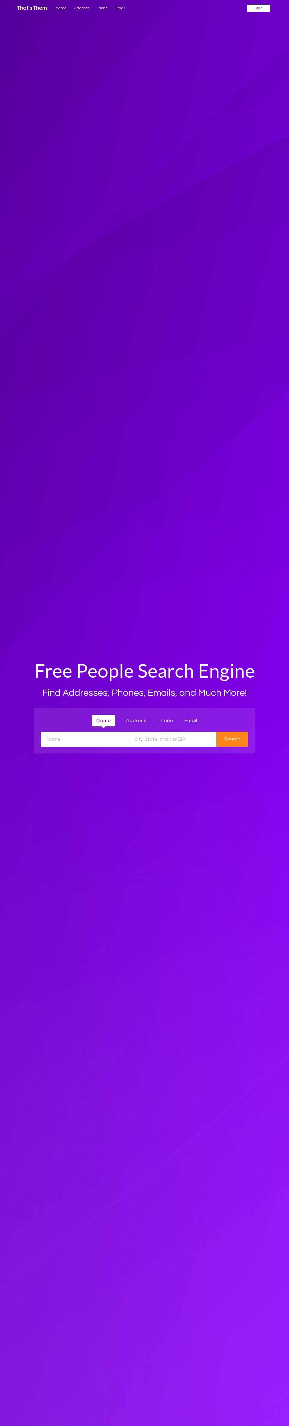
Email (120, 8)
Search (232, 739)
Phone (102, 8)
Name (61, 8)
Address (81, 8)
